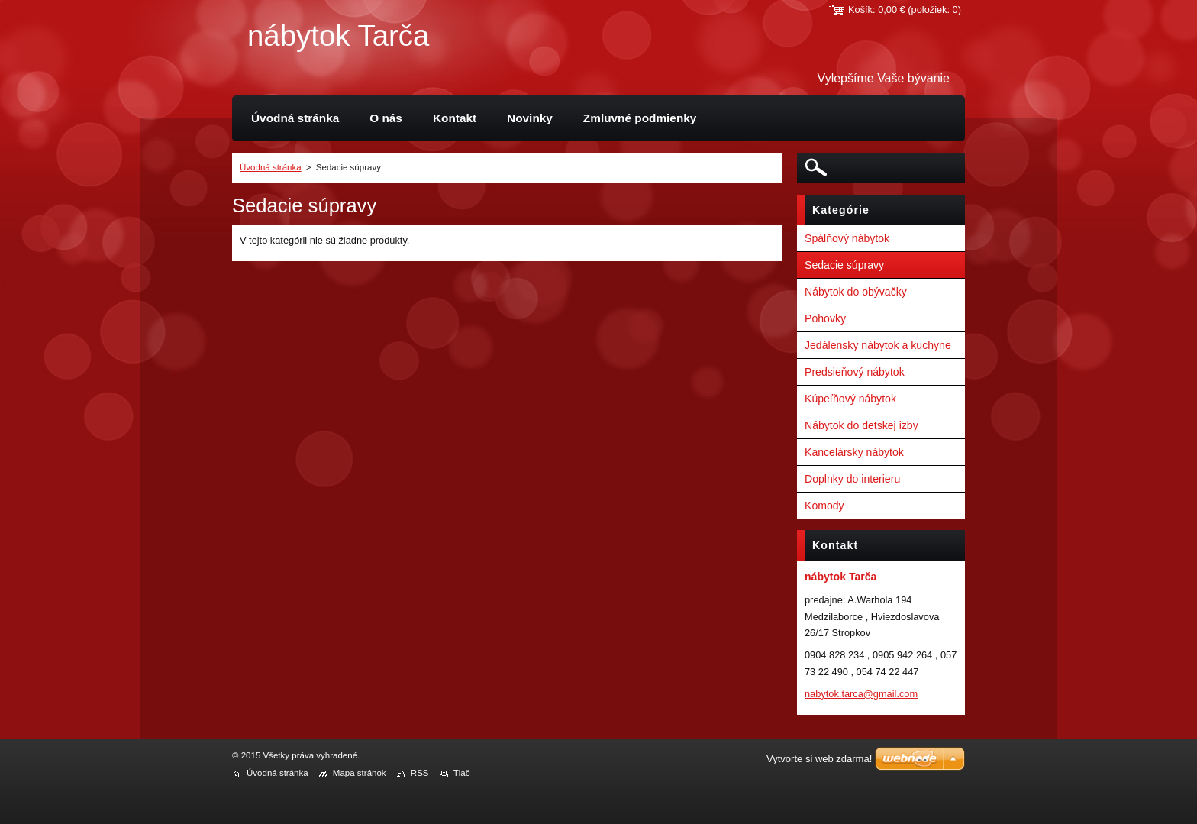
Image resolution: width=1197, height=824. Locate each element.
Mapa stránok (359, 772)
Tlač (461, 772)
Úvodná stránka (271, 167)
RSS (420, 772)
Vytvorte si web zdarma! (819, 758)
